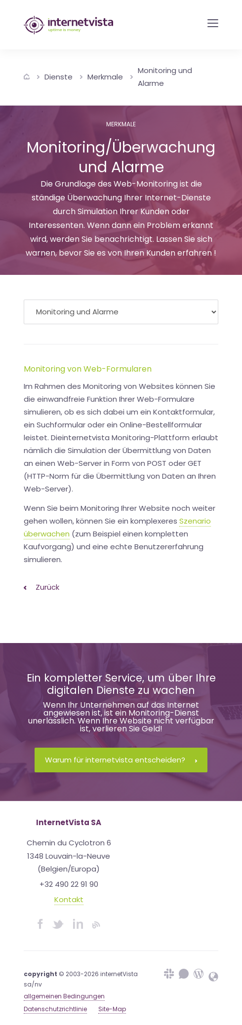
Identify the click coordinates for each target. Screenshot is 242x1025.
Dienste (58, 77)
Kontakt (68, 899)
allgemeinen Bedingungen (64, 996)
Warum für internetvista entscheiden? (121, 760)
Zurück (41, 587)
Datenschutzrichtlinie (55, 1009)
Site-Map (112, 1009)
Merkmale (105, 77)
